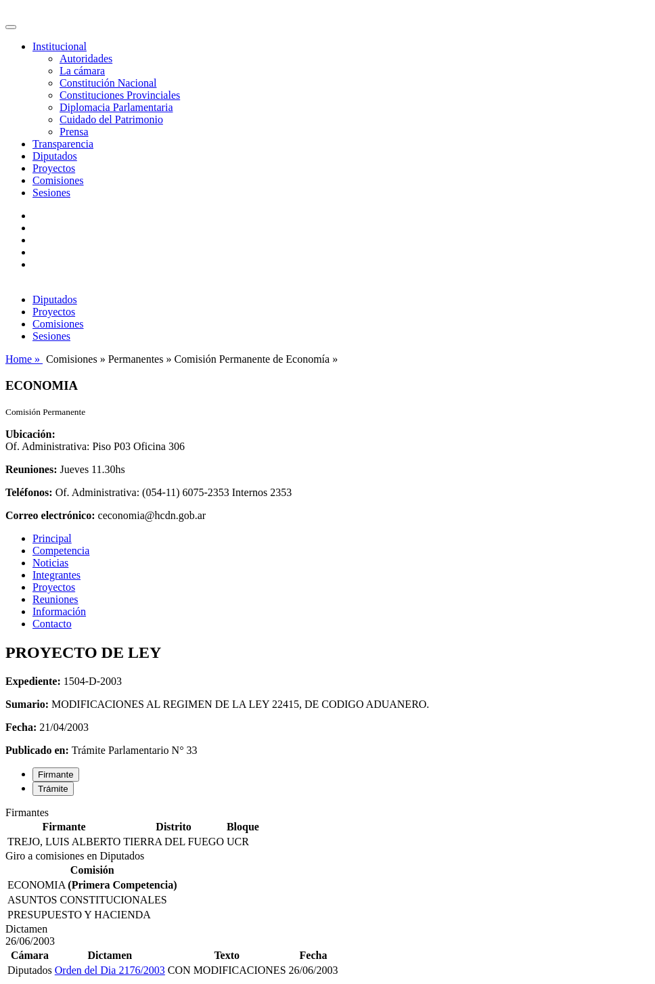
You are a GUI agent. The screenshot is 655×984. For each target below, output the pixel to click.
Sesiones (51, 192)
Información (59, 611)
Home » (24, 359)
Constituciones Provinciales (120, 95)
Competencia (60, 550)
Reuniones (55, 599)
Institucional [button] (59, 46)
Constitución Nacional (108, 83)
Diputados (54, 156)
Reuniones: (31, 469)
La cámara (82, 70)
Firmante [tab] (56, 774)
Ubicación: (30, 434)
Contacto (52, 623)
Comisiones (58, 180)
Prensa (74, 131)
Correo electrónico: (50, 515)
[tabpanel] (327, 828)
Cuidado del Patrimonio (111, 119)
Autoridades (86, 58)
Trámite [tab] (53, 789)
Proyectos (53, 168)
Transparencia (62, 144)
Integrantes (56, 575)
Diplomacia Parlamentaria (116, 107)
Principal (52, 538)
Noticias (50, 562)
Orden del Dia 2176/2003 (110, 970)
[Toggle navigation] (10, 27)
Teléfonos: (29, 492)
